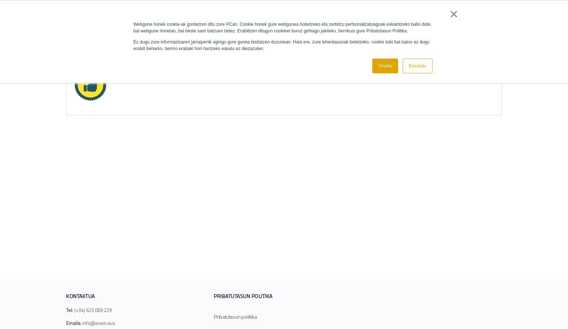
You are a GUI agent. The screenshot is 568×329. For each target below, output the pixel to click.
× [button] (453, 14)
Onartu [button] (385, 66)
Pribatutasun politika (235, 317)
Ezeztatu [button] (417, 66)
